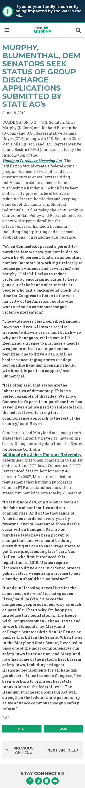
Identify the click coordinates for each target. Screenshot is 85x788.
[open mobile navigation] (7, 30)
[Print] (21, 728)
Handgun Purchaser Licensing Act (32, 160)
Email (63, 729)
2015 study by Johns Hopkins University (42, 454)
